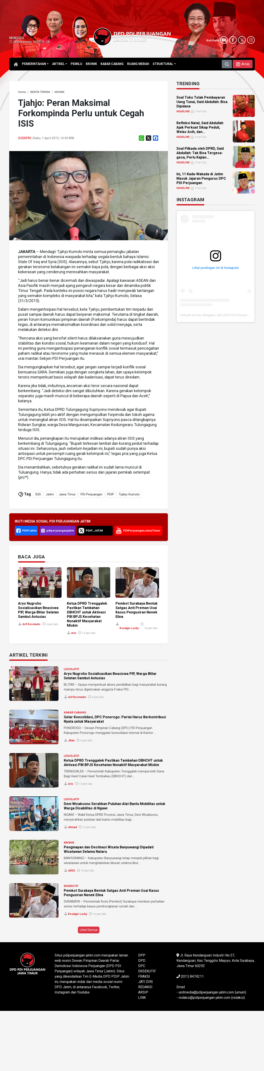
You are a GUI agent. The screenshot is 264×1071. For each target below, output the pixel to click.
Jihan (71, 740)
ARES (71, 870)
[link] (22, 92)
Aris (73, 633)
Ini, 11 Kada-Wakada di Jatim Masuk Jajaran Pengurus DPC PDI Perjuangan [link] (201, 178)
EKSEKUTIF (71, 886)
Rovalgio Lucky (129, 628)
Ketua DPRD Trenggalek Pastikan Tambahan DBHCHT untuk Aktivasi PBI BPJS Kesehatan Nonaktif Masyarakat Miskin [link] (87, 614)
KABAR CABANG (75, 712)
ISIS (38, 494)
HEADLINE (183, 111)
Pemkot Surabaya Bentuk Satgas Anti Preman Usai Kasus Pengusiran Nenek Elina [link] (137, 610)
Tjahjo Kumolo (129, 494)
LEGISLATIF (71, 669)
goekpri (24, 138)
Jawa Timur (67, 494)
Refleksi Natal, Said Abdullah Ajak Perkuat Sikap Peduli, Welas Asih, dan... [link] (199, 127)
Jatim (50, 494)
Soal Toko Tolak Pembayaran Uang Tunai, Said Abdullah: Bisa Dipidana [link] (201, 101)
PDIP (110, 494)
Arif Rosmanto (31, 624)
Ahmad (72, 827)
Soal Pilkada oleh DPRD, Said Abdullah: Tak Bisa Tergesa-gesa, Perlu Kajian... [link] (200, 152)
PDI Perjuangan (91, 494)
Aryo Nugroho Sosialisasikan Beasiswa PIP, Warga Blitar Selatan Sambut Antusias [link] (38, 610)
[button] (243, 64)
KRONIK (69, 842)
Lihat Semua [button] (88, 930)
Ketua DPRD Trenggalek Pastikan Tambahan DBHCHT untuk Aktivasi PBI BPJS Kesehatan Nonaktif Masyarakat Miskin (113, 762)
